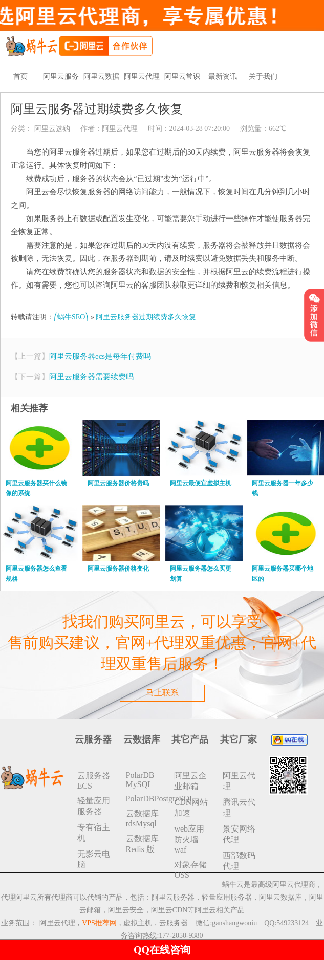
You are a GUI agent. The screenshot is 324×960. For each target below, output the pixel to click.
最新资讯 (222, 76)
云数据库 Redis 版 (142, 844)
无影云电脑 (93, 859)
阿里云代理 (142, 76)
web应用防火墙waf (189, 839)
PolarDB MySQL (140, 780)
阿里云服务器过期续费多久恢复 (146, 317)
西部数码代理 (239, 860)
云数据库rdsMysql (142, 818)
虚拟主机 (137, 923)
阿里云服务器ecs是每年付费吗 (100, 356)
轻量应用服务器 (93, 806)
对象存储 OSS (190, 869)
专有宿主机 (93, 832)
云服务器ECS (93, 780)
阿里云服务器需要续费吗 (91, 377)
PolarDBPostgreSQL (144, 798)
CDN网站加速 (191, 807)
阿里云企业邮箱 (190, 781)
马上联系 (162, 692)
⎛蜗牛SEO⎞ (71, 317)
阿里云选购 (51, 129)
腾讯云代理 (239, 807)
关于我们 (263, 76)
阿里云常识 (182, 76)
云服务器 (173, 923)
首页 (20, 76)
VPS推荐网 (99, 923)
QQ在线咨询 (162, 949)
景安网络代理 (239, 834)
